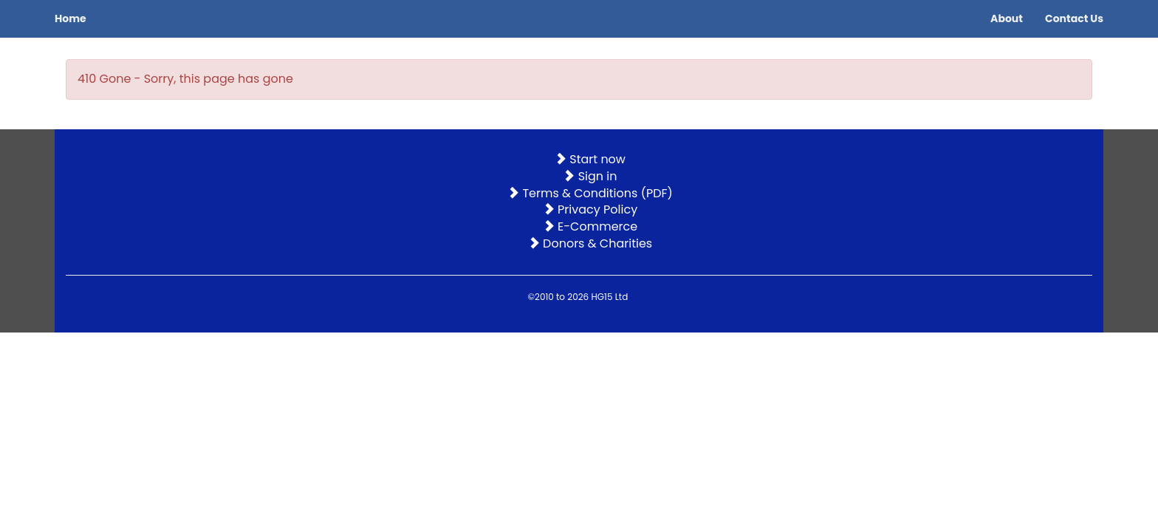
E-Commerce (590, 226)
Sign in (590, 176)
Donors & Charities (590, 243)
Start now (590, 159)
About (1006, 18)
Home (70, 18)
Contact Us (1074, 18)
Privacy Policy (590, 209)
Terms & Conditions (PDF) (590, 193)
